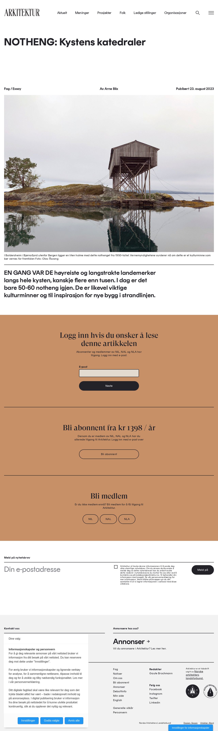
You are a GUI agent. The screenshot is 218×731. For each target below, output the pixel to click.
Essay (17, 90)
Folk (123, 13)
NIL (90, 520)
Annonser (131, 641)
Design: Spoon (191, 723)
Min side (118, 695)
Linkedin (154, 702)
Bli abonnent (109, 455)
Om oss (117, 678)
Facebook (155, 689)
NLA (127, 520)
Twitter (153, 698)
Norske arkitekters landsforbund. (194, 675)
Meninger (82, 13)
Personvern (120, 712)
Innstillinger (28, 720)
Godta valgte (51, 720)
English (117, 700)
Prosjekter (104, 13)
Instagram (155, 693)
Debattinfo (120, 691)
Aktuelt (62, 13)
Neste (109, 386)
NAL (108, 520)
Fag (7, 90)
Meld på (202, 569)
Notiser (117, 673)
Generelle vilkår (123, 708)
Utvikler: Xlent (207, 723)
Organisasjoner (175, 13)
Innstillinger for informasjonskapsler (190, 727)
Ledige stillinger (145, 13)
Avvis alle (74, 720)
